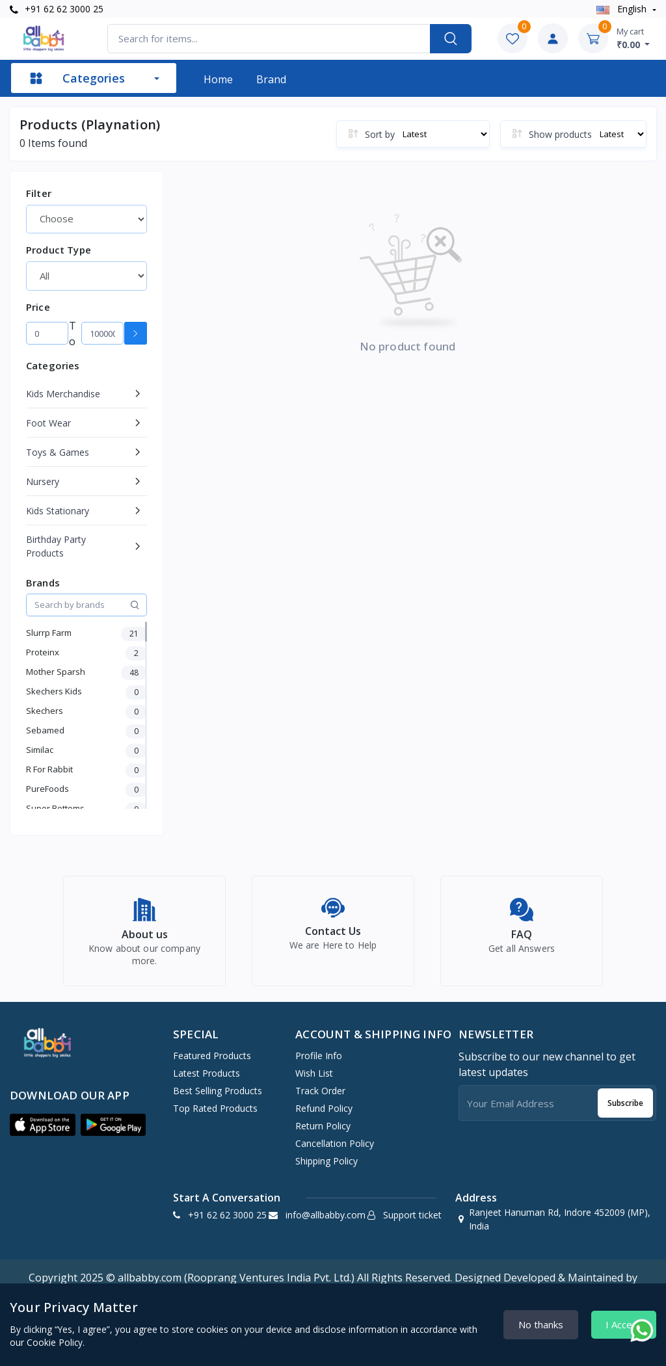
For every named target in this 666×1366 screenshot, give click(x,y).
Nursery (42, 481)
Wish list (314, 1080)
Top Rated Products (215, 1115)
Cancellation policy (334, 1150)
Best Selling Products (217, 1098)
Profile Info (318, 1063)
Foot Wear (48, 423)
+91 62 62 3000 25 (56, 9)
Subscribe (625, 1110)
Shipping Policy (326, 1168)
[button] (42, 1132)
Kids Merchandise (63, 393)
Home (218, 79)
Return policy (323, 1133)
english (622, 9)
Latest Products (206, 1080)
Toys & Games (57, 452)
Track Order (320, 1098)
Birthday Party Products (56, 546)
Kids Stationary (57, 511)
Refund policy (324, 1115)
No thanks (540, 1324)
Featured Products (212, 1063)
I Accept (624, 1324)
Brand (271, 79)
